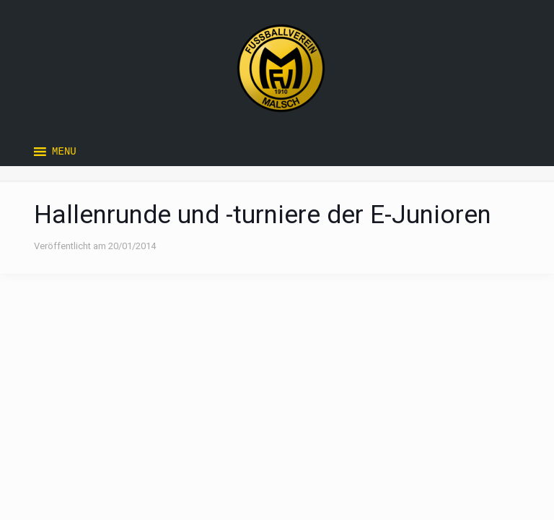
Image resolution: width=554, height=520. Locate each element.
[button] (64, 151)
